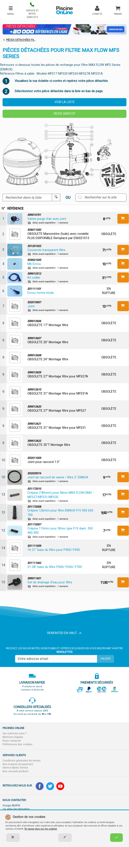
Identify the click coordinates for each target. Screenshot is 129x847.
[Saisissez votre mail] (56, 659)
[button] (32, 10)
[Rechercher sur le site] (101, 197)
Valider (105, 658)
